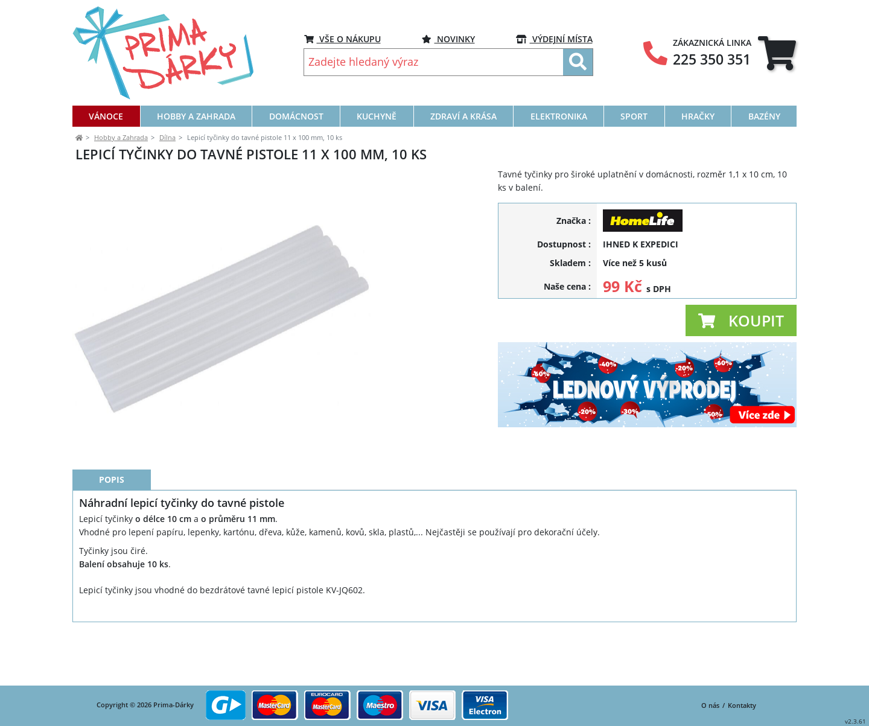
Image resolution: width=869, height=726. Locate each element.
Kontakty (742, 705)
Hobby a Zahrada (121, 137)
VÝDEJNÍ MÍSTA (554, 39)
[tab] (777, 53)
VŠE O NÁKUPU (342, 39)
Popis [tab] (111, 534)
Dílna (167, 137)
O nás (710, 705)
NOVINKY (448, 39)
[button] (741, 320)
